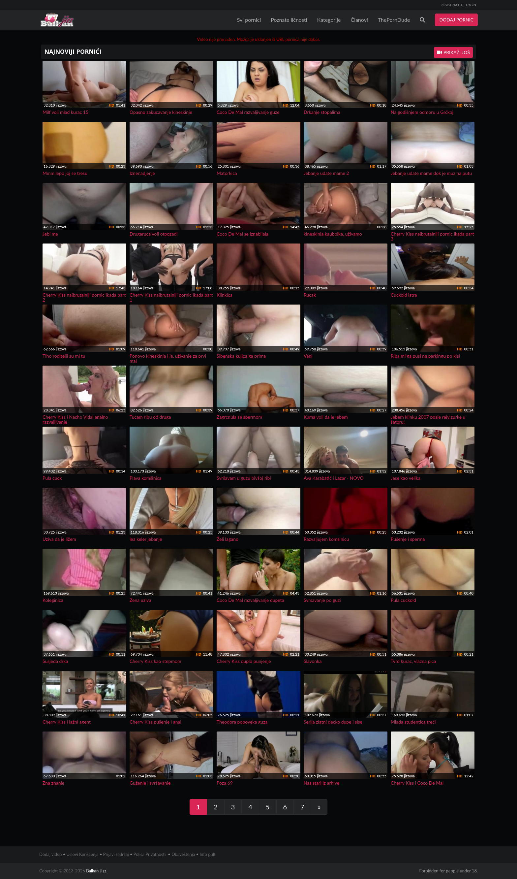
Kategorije (329, 19)
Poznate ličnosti (289, 19)
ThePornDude (394, 19)
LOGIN (471, 5)
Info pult (208, 854)
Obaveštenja (183, 854)
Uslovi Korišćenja (83, 854)
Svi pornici (249, 19)
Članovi (359, 19)
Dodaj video (50, 854)
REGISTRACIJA (452, 5)
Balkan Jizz (96, 870)
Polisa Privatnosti (150, 854)
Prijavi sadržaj (116, 854)
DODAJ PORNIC (456, 19)
